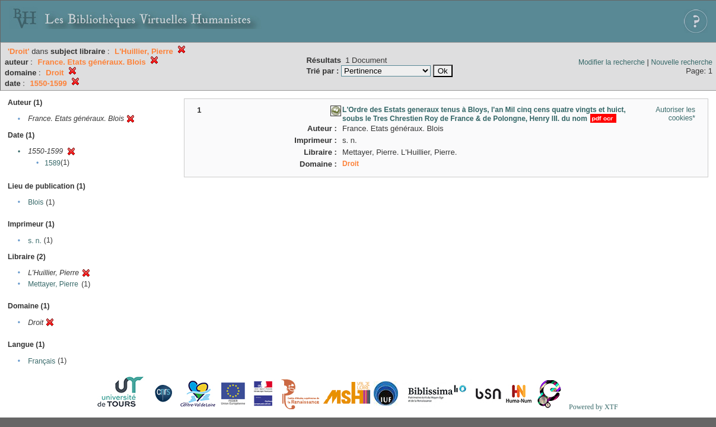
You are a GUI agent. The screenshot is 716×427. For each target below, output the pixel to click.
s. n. (35, 241)
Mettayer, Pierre (53, 284)
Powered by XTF (593, 407)
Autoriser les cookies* (675, 114)
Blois (35, 202)
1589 (52, 163)
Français (41, 361)
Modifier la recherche (611, 62)
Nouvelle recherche (681, 62)
